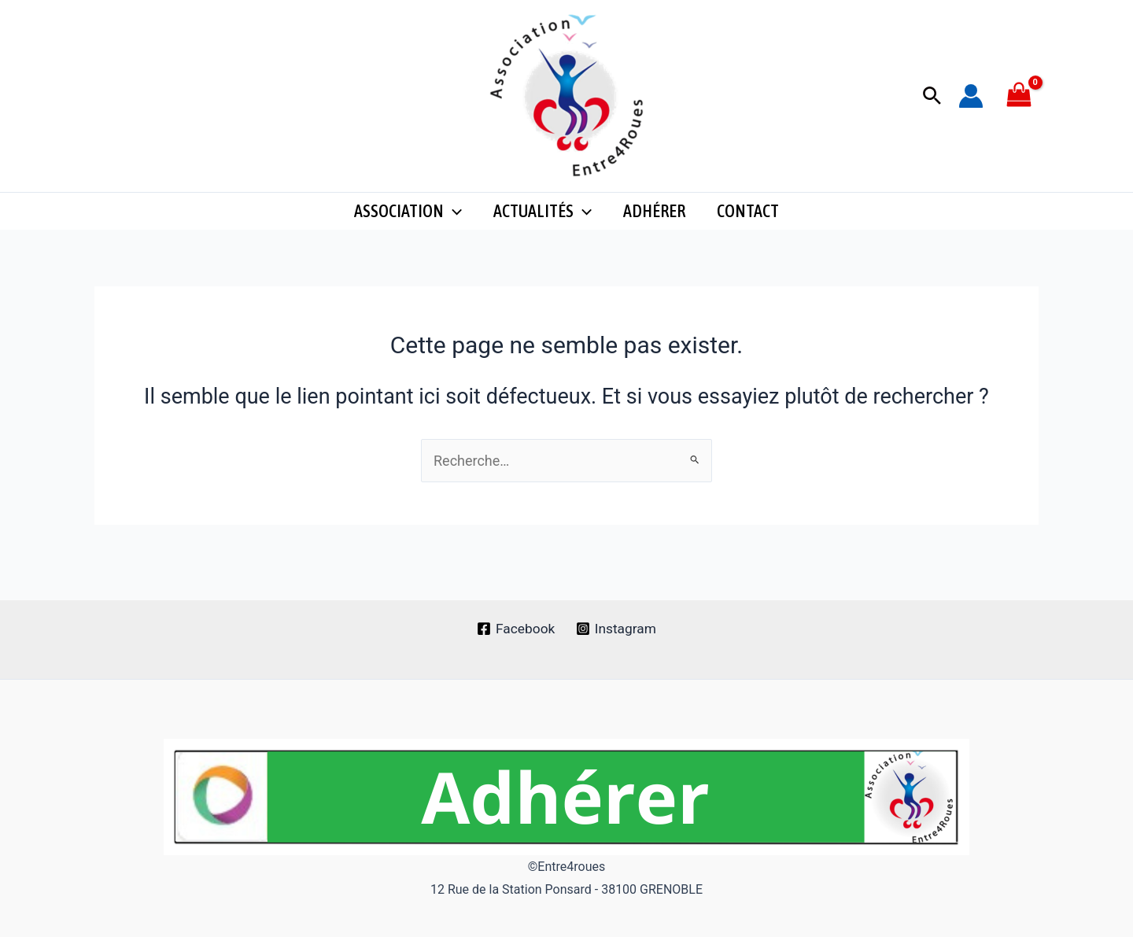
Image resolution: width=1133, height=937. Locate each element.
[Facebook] (515, 629)
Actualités (542, 220)
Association (408, 220)
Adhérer (654, 220)
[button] (932, 96)
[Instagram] (617, 629)
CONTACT (748, 220)
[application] (453, 220)
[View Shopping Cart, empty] (1019, 96)
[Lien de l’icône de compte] (971, 96)
